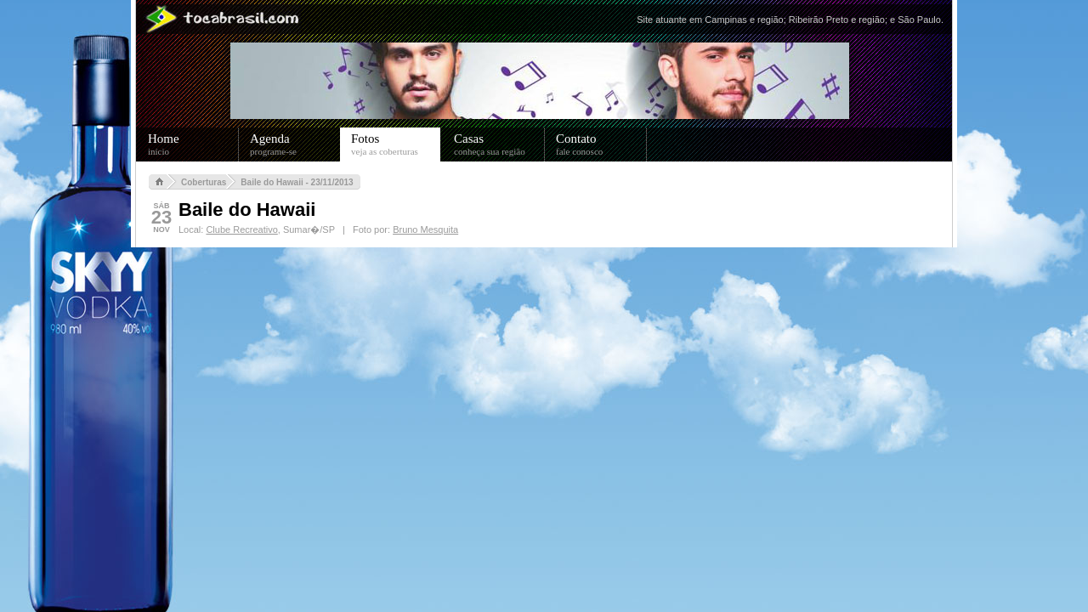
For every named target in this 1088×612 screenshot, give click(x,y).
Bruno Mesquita (425, 229)
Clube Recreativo (241, 229)
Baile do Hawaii (246, 209)
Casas (499, 144)
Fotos (395, 144)
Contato (601, 144)
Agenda (295, 144)
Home (193, 144)
